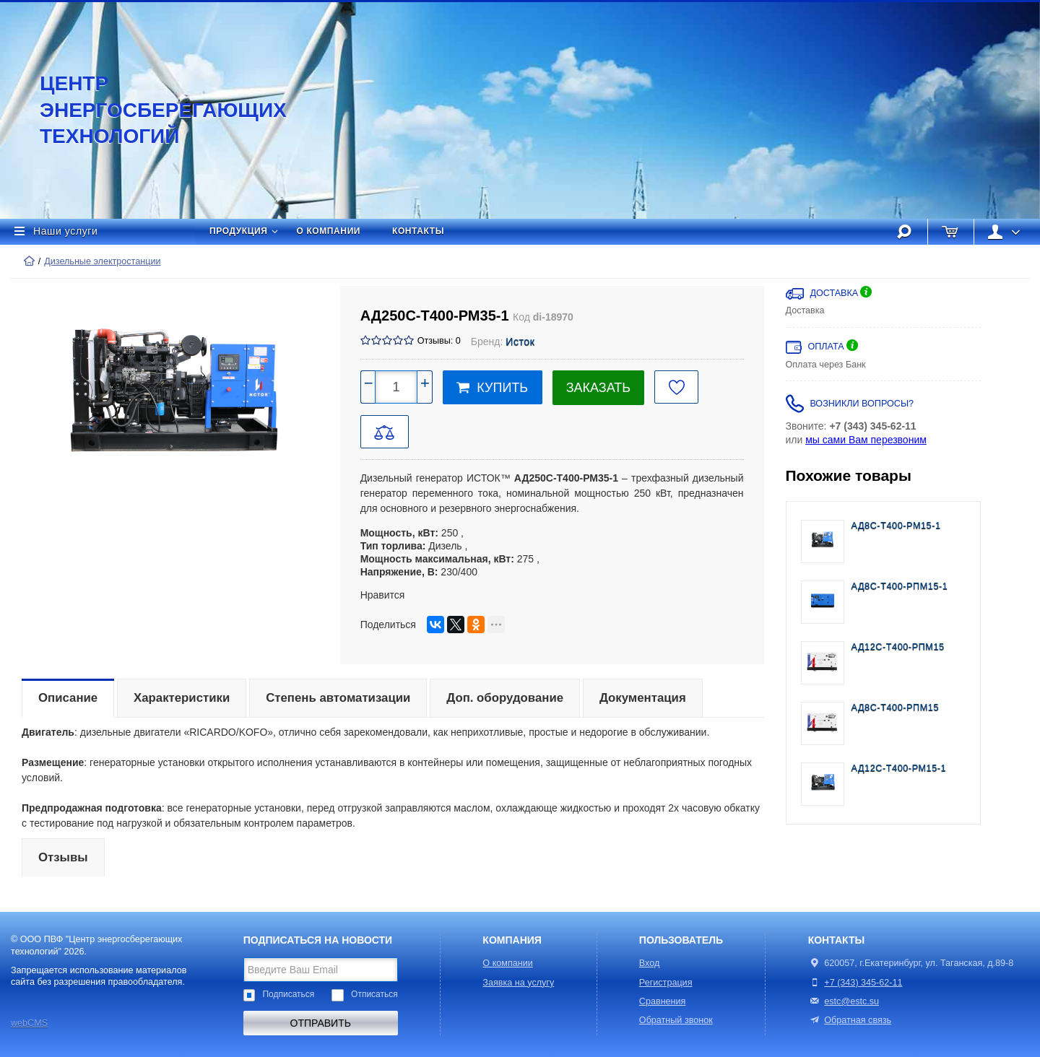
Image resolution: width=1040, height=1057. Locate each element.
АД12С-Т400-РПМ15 (898, 647)
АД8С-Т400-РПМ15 (896, 708)
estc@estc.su (851, 1001)
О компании (329, 231)
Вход (649, 963)
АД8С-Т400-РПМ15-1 (900, 586)
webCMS (29, 1023)
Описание (68, 698)
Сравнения (662, 1001)
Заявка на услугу (518, 983)
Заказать (598, 387)
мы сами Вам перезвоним (866, 439)
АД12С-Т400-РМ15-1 (899, 768)
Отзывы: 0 (439, 341)
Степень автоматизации (338, 698)
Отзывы (63, 857)
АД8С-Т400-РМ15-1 (896, 526)
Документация (642, 698)
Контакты (418, 231)
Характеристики (182, 698)
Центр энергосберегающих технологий (148, 109)
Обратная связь (849, 1020)
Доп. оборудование (504, 698)
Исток (520, 341)
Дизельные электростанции (102, 261)
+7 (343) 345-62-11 (863, 983)
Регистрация (666, 983)
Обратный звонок (676, 1020)
